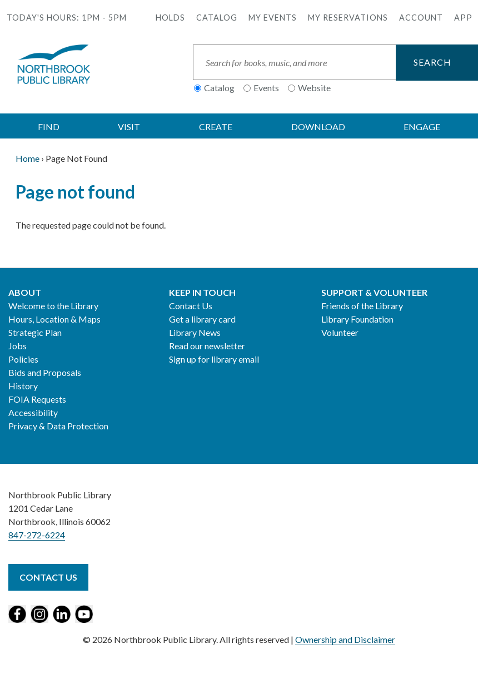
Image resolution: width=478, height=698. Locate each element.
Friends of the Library (362, 305)
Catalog (216, 17)
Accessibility (33, 412)
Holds (170, 17)
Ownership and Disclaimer (345, 639)
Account (421, 17)
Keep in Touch (202, 292)
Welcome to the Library (53, 305)
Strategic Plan (35, 332)
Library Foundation (357, 319)
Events (266, 87)
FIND (48, 126)
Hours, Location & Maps (54, 319)
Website (314, 87)
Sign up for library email (214, 359)
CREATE (215, 126)
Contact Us (190, 305)
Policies (23, 359)
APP (463, 17)
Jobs (17, 345)
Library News (195, 332)
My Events (272, 17)
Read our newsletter (207, 345)
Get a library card (202, 319)
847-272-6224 (36, 534)
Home (27, 158)
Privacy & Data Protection (58, 425)
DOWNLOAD (318, 126)
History (23, 385)
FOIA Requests (37, 399)
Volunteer (340, 332)
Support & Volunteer (374, 292)
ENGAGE (422, 126)
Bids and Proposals (44, 372)
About (24, 292)
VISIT (129, 126)
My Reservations (348, 17)
